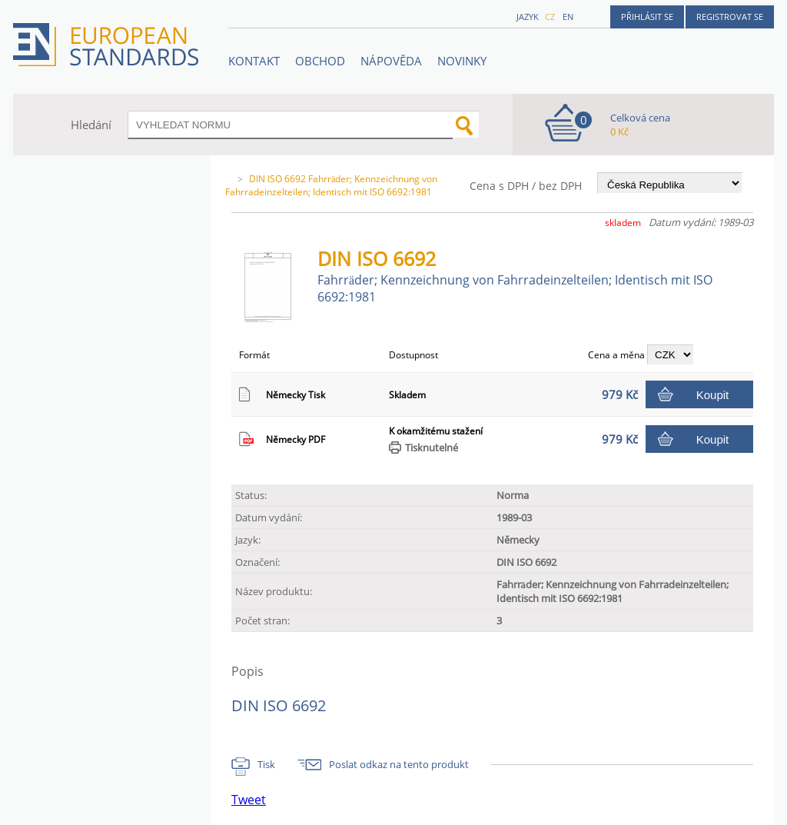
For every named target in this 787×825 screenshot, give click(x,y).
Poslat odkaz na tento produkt (399, 764)
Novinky (461, 60)
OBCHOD (320, 60)
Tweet (248, 799)
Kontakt (254, 60)
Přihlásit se (647, 16)
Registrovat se (729, 16)
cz (550, 16)
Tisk (266, 764)
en (568, 16)
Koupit (712, 394)
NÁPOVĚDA (391, 60)
